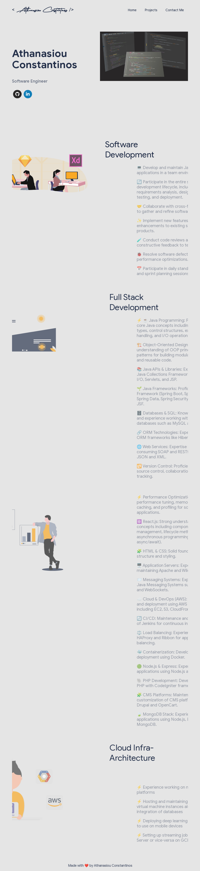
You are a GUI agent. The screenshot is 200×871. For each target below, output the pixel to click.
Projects (151, 10)
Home (132, 10)
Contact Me (175, 10)
